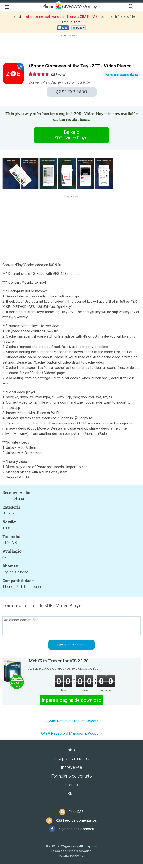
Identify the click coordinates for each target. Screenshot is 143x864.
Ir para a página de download (71, 700)
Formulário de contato (71, 776)
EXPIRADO (71, 91)
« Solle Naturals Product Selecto (71, 721)
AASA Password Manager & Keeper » (72, 733)
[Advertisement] (71, 49)
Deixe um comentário (121, 74)
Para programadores (72, 758)
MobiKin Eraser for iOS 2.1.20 (58, 661)
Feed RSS (76, 812)
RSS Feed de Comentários (76, 820)
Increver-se (71, 767)
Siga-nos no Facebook (76, 829)
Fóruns (71, 784)
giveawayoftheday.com (81, 846)
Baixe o (71, 135)
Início (72, 749)
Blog (71, 793)
